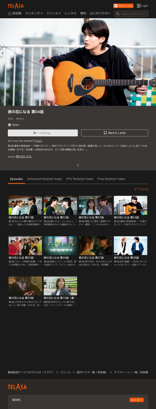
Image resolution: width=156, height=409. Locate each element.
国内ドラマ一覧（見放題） (92, 372)
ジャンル (65, 372)
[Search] (131, 14)
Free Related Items (111, 179)
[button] (123, 6)
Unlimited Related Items (44, 179)
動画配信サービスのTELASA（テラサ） (31, 372)
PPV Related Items (79, 179)
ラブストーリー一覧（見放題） (132, 372)
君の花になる (24, 156)
